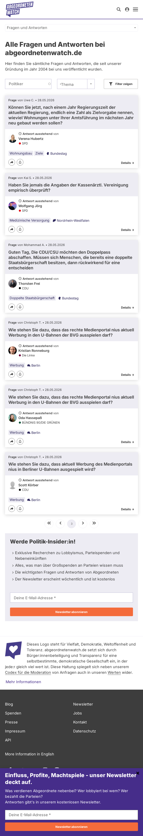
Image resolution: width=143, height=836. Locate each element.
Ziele (39, 153)
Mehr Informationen (23, 682)
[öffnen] (135, 9)
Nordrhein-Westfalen (71, 220)
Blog (9, 704)
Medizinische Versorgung (29, 220)
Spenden (13, 713)
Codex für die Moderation (28, 672)
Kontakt (80, 722)
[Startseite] (19, 9)
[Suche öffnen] (118, 9)
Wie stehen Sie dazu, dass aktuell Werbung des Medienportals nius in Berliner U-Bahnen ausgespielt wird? (70, 467)
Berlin (33, 365)
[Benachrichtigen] (20, 162)
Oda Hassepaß (30, 418)
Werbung (17, 365)
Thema (67, 84)
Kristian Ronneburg (33, 350)
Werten (114, 672)
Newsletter (83, 704)
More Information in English (29, 754)
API (8, 740)
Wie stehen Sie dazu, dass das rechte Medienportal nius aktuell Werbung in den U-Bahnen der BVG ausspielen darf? (71, 332)
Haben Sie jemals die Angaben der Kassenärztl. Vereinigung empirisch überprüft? (68, 187)
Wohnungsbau (21, 153)
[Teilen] (11, 162)
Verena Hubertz (30, 139)
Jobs (77, 713)
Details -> (127, 163)
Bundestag (56, 153)
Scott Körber (28, 485)
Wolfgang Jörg (30, 206)
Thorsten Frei (29, 283)
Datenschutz (84, 731)
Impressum (15, 731)
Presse (11, 722)
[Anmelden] (127, 9)
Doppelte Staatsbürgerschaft (32, 298)
